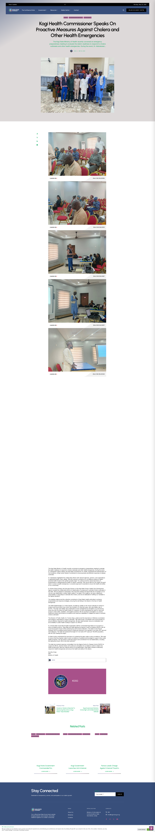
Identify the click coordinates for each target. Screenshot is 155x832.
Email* (97, 791)
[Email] (37, 145)
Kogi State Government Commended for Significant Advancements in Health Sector (65, 4)
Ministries (70, 815)
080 (109, 812)
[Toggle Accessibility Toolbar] (151, 828)
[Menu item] (28, 10)
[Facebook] (37, 133)
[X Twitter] (37, 137)
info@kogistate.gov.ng (114, 814)
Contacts (70, 817)
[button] (123, 10)
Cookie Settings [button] (141, 829)
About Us (70, 812)
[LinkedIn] (37, 141)
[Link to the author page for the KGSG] (71, 51)
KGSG (53, 660)
